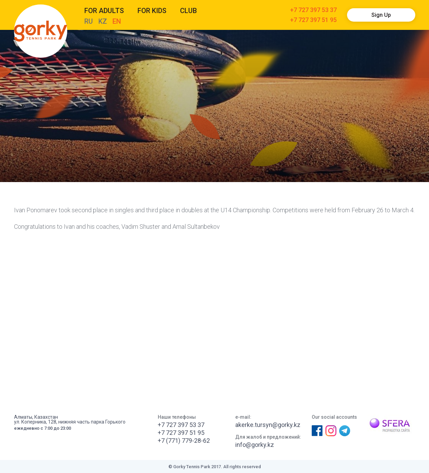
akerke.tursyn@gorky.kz (267, 425)
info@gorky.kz (254, 445)
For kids (152, 10)
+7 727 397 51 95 (313, 20)
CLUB (188, 10)
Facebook (317, 430)
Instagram (330, 430)
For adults (104, 10)
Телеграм (344, 430)
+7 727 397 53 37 (313, 10)
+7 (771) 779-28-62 (184, 441)
